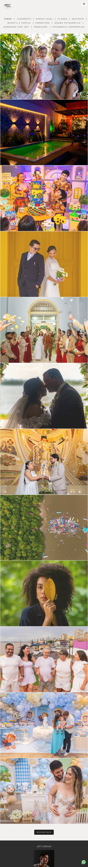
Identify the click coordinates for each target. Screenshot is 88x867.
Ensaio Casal (44, 19)
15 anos (62, 19)
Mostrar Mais (44, 832)
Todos (8, 19)
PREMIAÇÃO (41, 27)
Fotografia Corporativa (68, 27)
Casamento (24, 19)
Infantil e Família (19, 23)
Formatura (42, 23)
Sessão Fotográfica (67, 23)
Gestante (78, 19)
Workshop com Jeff (16, 27)
